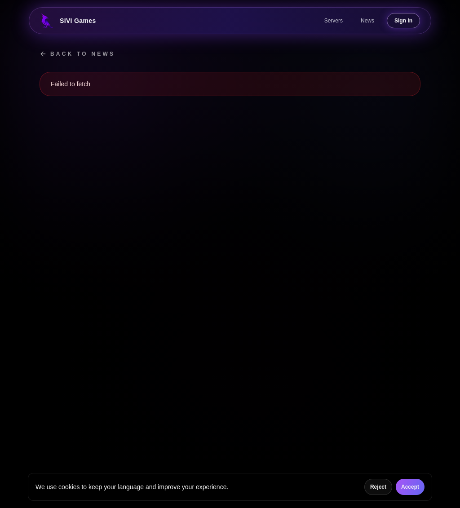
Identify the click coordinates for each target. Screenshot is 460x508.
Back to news (77, 53)
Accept (410, 487)
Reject (378, 487)
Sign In (403, 21)
